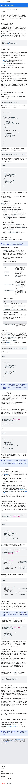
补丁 (4, 63)
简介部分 (8, 342)
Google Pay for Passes (7, 5)
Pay (7, 1)
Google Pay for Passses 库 (12, 726)
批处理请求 (14, 724)
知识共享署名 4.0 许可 (19, 739)
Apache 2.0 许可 (12, 740)
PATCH (2, 87)
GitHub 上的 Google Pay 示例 (6, 778)
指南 (23, 9)
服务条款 (2, 768)
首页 (2, 9)
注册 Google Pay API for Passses (7, 773)
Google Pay (9, 9)
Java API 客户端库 (20, 489)
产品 (5, 9)
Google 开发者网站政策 (5, 741)
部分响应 (5, 60)
